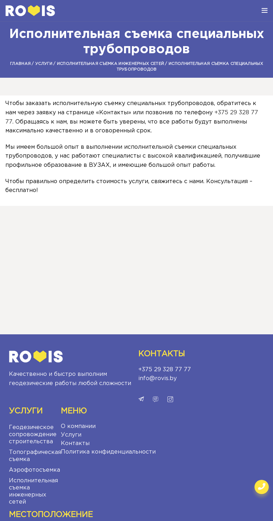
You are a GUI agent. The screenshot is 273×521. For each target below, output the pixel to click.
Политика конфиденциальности (108, 452)
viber (156, 399)
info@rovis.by (157, 378)
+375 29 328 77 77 (164, 369)
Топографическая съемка (33, 456)
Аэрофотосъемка (33, 470)
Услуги (43, 64)
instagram (170, 399)
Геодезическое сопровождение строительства (33, 434)
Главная (20, 64)
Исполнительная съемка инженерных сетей (110, 64)
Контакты (75, 443)
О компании (78, 426)
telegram (141, 399)
